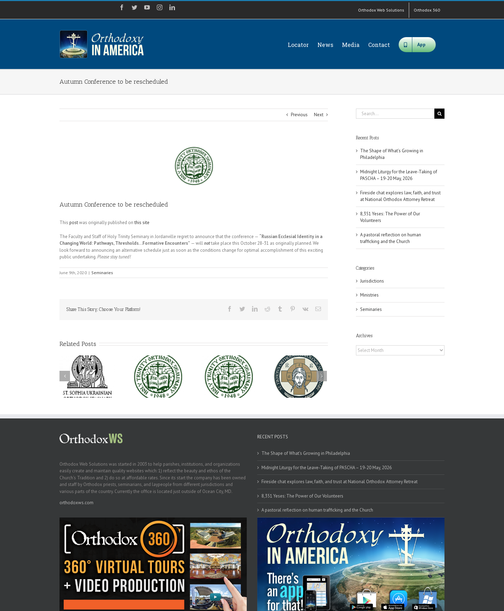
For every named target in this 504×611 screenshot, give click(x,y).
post (73, 222)
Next (318, 115)
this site (141, 222)
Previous (299, 115)
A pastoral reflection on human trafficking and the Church (317, 510)
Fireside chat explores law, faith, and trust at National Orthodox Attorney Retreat (339, 482)
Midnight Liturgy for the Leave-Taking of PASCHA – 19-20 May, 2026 (326, 468)
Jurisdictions (372, 281)
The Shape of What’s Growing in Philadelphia (305, 453)
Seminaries (102, 272)
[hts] (193, 166)
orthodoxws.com (76, 503)
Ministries (369, 295)
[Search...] (395, 114)
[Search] (439, 114)
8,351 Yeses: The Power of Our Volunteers (302, 496)
